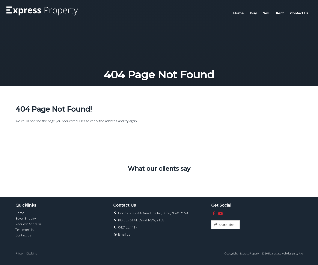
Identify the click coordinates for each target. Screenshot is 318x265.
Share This (225, 224)
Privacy (19, 253)
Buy (253, 13)
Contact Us (299, 13)
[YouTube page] (220, 214)
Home (238, 13)
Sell (266, 13)
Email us (124, 234)
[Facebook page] (214, 214)
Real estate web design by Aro (285, 253)
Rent (280, 13)
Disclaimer (32, 253)
